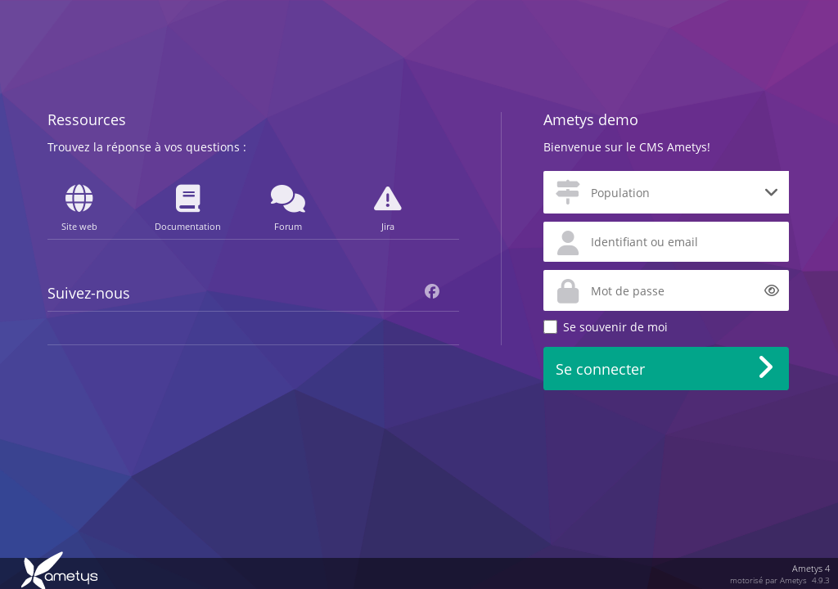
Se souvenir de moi (615, 327)
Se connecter (600, 369)
